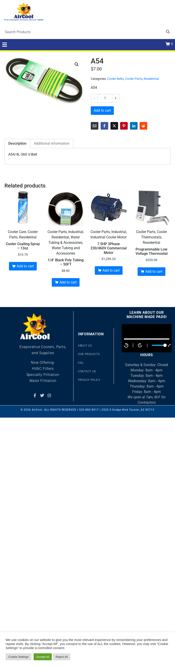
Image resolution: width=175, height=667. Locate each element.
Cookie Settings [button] (18, 656)
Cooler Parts (133, 79)
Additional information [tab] (51, 143)
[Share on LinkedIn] (134, 126)
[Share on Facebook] (104, 126)
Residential (151, 79)
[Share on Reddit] (143, 126)
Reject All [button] (62, 656)
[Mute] (147, 345)
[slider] (158, 345)
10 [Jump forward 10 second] (140, 345)
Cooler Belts (115, 79)
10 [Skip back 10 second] (126, 345)
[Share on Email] (94, 126)
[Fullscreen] (169, 345)
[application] (147, 338)
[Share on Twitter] (114, 126)
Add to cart (102, 110)
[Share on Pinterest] (124, 126)
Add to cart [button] (25, 266)
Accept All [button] (42, 656)
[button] (77, 64)
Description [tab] (17, 143)
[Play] (133, 345)
